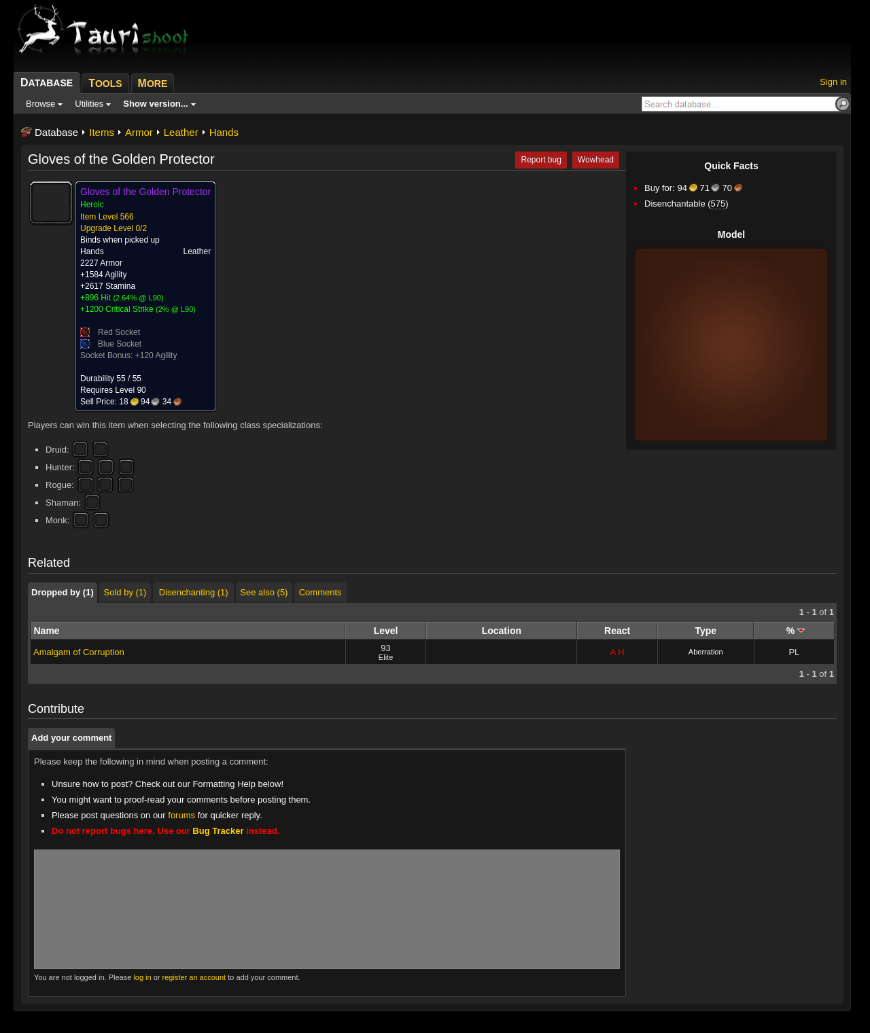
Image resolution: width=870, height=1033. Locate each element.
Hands (224, 132)
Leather (181, 132)
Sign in (833, 82)
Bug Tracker (217, 831)
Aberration (706, 652)
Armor (139, 132)
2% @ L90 (176, 309)
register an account (194, 977)
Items (101, 132)
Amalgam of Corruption (78, 652)
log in (142, 977)
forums (181, 815)
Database (56, 132)
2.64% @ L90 (138, 298)
